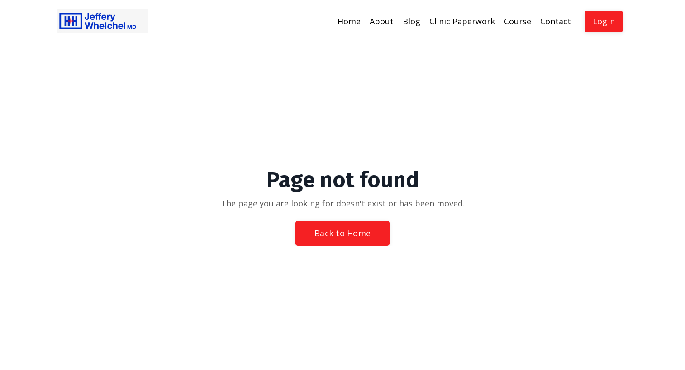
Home (349, 21)
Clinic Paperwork (462, 21)
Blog (411, 21)
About (382, 21)
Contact (555, 21)
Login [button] (604, 21)
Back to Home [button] (342, 233)
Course (517, 21)
